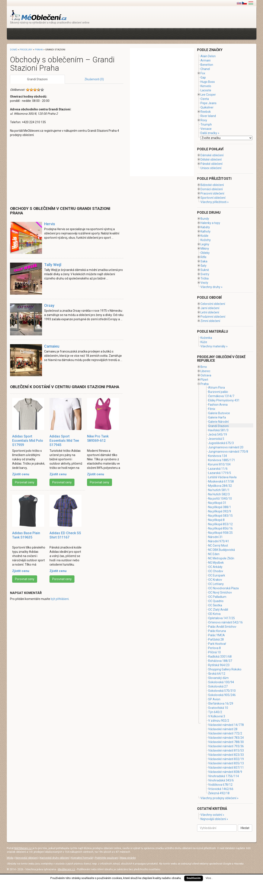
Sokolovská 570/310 (222, 690)
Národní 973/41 (218, 541)
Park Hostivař (217, 643)
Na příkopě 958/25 (220, 532)
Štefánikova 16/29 (220, 703)
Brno (204, 366)
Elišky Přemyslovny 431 (224, 400)
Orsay (49, 305)
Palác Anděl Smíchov (222, 626)
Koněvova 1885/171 (221, 460)
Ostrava (206, 375)
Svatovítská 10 (218, 707)
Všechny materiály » (214, 346)
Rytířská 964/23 (219, 665)
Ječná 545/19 (217, 434)
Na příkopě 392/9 (219, 511)
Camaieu (51, 346)
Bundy (205, 218)
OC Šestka (215, 605)
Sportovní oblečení (213, 197)
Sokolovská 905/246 (222, 694)
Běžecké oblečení (212, 184)
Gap (203, 77)
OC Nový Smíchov (220, 592)
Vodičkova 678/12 (220, 784)
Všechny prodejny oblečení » (219, 798)
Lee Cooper (208, 94)
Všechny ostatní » (212, 814)
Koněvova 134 (217, 455)
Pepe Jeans (209, 103)
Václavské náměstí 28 (222, 729)
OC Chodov (215, 571)
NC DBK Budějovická (221, 549)
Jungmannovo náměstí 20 (225, 447)
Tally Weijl (52, 264)
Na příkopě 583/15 (220, 515)
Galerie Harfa (217, 417)
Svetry (205, 274)
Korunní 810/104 (219, 464)
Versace (206, 128)
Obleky (205, 252)
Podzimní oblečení (213, 316)
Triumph (206, 124)
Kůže (204, 342)
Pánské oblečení (211, 163)
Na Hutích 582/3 (219, 494)
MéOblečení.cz (23, 848)
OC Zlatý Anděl (218, 609)
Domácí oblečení (212, 189)
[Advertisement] (87, 33)
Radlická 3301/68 (220, 656)
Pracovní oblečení (212, 193)
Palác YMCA (216, 635)
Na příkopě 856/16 (220, 528)
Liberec (205, 371)
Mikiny (205, 248)
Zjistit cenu (20, 474)
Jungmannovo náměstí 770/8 (228, 451)
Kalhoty (206, 231)
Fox (203, 73)
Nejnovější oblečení (26, 857)
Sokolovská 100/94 (221, 682)
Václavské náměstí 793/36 (226, 746)
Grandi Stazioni (37, 79)
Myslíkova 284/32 (220, 485)
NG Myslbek (216, 562)
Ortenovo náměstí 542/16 (225, 622)
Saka (204, 261)
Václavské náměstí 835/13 (226, 763)
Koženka (206, 337)
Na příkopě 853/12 (220, 524)
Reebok (206, 111)
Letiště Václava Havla (222, 477)
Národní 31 (215, 536)
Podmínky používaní (106, 857)
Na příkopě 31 (217, 502)
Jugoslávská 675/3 (221, 443)
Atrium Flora (216, 387)
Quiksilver (207, 107)
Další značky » (210, 133)
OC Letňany (216, 583)
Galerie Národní (218, 421)
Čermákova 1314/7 (221, 396)
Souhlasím (193, 878)
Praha (39, 49)
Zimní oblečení (210, 320)
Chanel (205, 68)
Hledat (245, 828)
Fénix (211, 408)
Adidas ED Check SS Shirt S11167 (65, 535)
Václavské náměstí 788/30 (226, 741)
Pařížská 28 (216, 639)
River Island (208, 115)
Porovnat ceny (24, 482)
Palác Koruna (217, 630)
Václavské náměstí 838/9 (225, 771)
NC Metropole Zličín (221, 558)
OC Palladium (217, 596)
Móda (10, 857)
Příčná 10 (214, 652)
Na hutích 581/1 (219, 490)
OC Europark (216, 575)
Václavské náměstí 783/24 (226, 737)
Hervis (49, 224)
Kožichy (206, 239)
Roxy (204, 120)
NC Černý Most (218, 545)
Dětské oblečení (211, 159)
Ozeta (205, 98)
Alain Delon (208, 56)
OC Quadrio (216, 601)
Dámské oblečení (212, 155)
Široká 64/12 (216, 673)
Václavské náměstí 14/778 (226, 724)
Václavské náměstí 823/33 (226, 754)
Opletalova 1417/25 (221, 618)
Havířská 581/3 (218, 430)
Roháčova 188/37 (220, 660)
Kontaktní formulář (82, 857)
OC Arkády (215, 566)
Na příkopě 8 (216, 519)
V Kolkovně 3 (216, 716)
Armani (206, 60)
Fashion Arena (218, 404)
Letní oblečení (210, 312)
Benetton (207, 64)
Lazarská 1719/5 (219, 472)
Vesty (204, 282)
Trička (205, 278)
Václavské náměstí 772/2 (225, 733)
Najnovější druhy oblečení (54, 857)
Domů (13, 49)
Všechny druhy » (211, 286)
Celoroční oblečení (213, 303)
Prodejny (26, 49)
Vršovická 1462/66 (220, 788)
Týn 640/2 (215, 712)
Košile (204, 235)
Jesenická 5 (216, 438)
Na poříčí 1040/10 (220, 498)
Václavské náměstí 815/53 (226, 750)
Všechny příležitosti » (215, 201)
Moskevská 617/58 (221, 481)
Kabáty (205, 227)
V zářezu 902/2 (218, 720)
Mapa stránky (128, 857)
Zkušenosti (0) (94, 79)
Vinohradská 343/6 (221, 780)
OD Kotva (214, 613)
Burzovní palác (218, 391)
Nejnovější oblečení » (214, 819)
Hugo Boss (208, 81)
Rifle (203, 257)
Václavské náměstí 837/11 (226, 767)
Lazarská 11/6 (218, 468)
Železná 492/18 (219, 793)
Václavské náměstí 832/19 (226, 759)
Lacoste (206, 90)
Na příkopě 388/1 (219, 507)
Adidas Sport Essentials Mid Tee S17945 (64, 440)
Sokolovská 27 (218, 686)
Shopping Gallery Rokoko (224, 669)
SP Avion (214, 699)
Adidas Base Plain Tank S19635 (26, 535)
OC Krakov (215, 579)
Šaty (203, 265)
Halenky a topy (210, 222)
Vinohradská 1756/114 (223, 776)
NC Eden (213, 554)
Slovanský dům (218, 677)
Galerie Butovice (219, 413)
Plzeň (204, 379)
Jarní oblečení (210, 308)
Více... (209, 878)
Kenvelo (206, 86)
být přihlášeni (60, 599)
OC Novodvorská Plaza (223, 588)
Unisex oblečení (211, 168)
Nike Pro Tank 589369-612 (98, 438)
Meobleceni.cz (66, 869)
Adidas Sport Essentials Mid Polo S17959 (27, 440)
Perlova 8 (214, 648)
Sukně (205, 269)
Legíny (205, 244)
